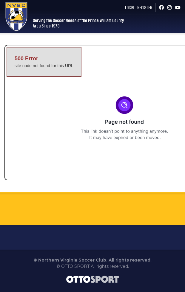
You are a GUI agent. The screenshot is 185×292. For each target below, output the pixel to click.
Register (144, 8)
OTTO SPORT (75, 266)
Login (129, 8)
